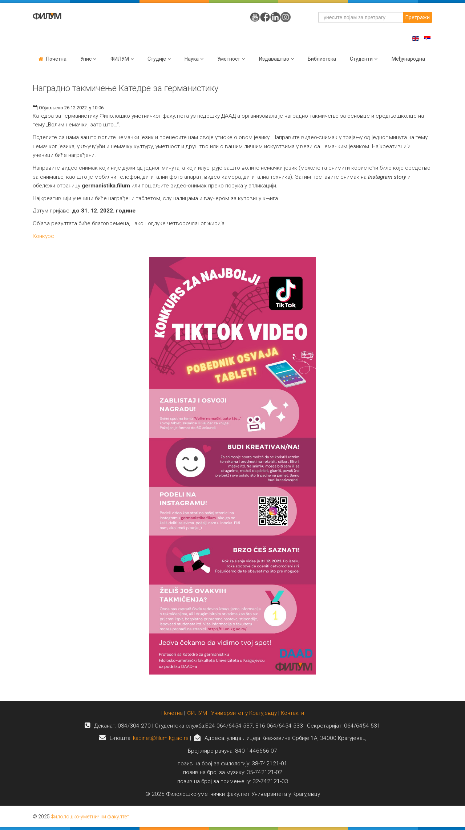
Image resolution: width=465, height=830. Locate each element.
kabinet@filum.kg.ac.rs (161, 738)
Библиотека (322, 59)
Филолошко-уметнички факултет (90, 816)
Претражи (417, 17)
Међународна (408, 59)
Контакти (292, 713)
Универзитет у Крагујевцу (244, 713)
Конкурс (43, 236)
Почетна (56, 59)
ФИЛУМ (197, 713)
